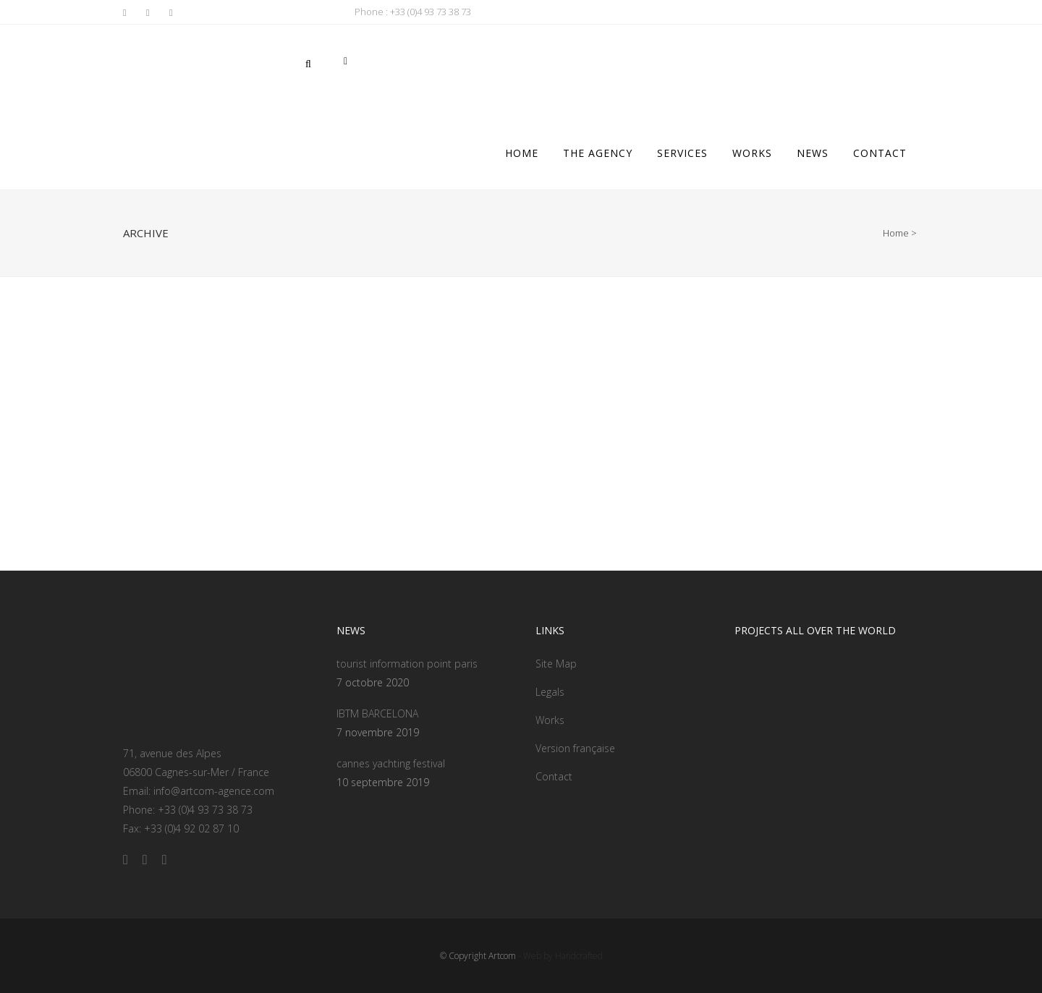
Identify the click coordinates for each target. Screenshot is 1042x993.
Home (896, 232)
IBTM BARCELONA (377, 713)
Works (549, 720)
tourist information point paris (407, 663)
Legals (549, 692)
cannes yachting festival (390, 763)
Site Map (556, 663)
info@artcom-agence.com (213, 791)
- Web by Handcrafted (559, 956)
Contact (553, 776)
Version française (575, 748)
